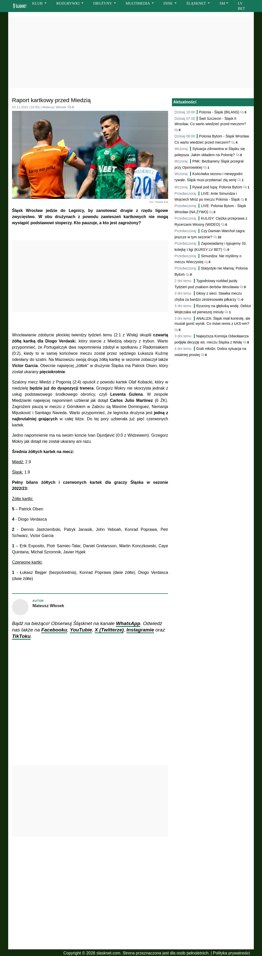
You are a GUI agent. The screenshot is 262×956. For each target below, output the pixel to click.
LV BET (241, 5)
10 (219, 237)
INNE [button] (168, 3)
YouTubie (81, 629)
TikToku (21, 636)
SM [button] (222, 3)
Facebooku (54, 629)
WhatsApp (128, 623)
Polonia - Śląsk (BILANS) (219, 112)
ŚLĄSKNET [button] (196, 3)
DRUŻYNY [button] (103, 3)
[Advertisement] (131, 52)
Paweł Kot (161, 201)
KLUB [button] (38, 3)
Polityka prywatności (231, 953)
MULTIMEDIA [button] (138, 3)
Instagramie (140, 629)
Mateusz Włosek (54, 107)
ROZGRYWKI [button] (68, 3)
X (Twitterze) (109, 629)
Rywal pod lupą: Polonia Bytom (217, 187)
